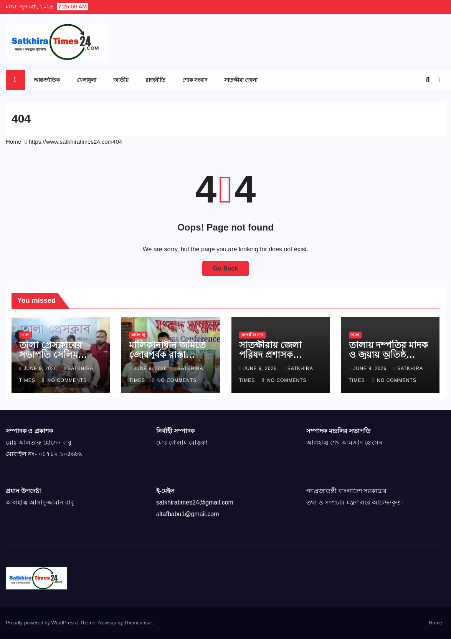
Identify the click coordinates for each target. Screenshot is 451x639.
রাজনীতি (155, 79)
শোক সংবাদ (194, 79)
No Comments (67, 380)
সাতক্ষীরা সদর (252, 335)
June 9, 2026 (41, 368)
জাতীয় (121, 79)
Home (13, 141)
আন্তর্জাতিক (47, 79)
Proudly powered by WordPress (41, 623)
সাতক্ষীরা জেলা (241, 79)
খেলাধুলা (86, 79)
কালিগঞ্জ (138, 335)
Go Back (225, 268)
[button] (428, 80)
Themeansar (138, 623)
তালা (25, 335)
